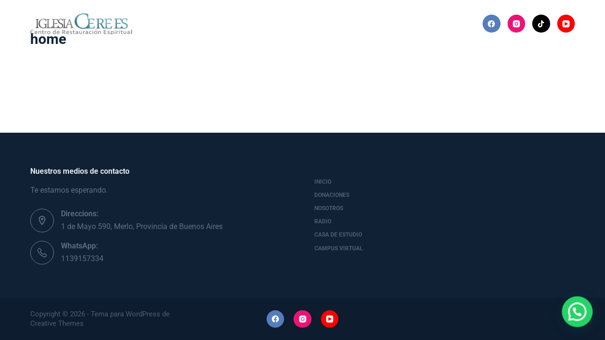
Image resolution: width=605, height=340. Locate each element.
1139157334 (82, 258)
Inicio (162, 23)
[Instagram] (517, 24)
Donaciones (214, 23)
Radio (321, 23)
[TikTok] (541, 24)
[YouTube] (566, 24)
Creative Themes (57, 323)
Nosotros (272, 23)
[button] (581, 323)
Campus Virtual (338, 248)
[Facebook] (492, 24)
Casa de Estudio (380, 23)
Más (442, 23)
